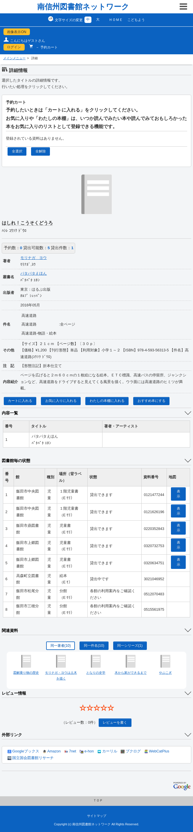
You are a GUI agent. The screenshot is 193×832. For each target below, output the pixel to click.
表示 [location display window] (178, 493)
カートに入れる (20, 401)
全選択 (17, 151)
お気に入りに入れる (61, 401)
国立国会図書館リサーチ (31, 758)
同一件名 (94, 646)
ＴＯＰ (98, 800)
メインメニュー (14, 58)
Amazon (52, 751)
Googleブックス (23, 751)
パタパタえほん (33, 274)
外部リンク (12, 734)
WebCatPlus (156, 751)
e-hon (87, 751)
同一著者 (60, 646)
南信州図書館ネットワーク (83, 7)
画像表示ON (16, 32)
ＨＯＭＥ (116, 20)
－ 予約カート (46, 47)
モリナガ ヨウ (33, 258)
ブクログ (130, 751)
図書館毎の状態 (16, 460)
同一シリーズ (130, 646)
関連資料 (10, 630)
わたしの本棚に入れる (107, 401)
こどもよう (136, 20)
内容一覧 (10, 413)
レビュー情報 (14, 693)
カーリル (107, 751)
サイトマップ (96, 815)
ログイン (14, 47)
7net (70, 751)
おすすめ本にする (151, 401)
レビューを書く (115, 722)
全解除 (40, 151)
